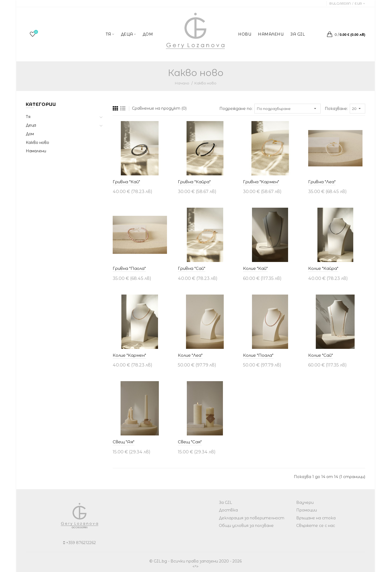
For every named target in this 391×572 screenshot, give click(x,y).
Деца (31, 125)
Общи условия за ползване (246, 525)
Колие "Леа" (190, 355)
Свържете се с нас (315, 525)
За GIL (225, 502)
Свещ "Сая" (190, 441)
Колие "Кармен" (129, 355)
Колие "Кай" (255, 268)
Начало (182, 83)
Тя (28, 116)
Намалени (36, 150)
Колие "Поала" (258, 355)
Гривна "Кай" (126, 181)
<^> (195, 566)
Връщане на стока (316, 518)
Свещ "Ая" (123, 441)
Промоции (306, 510)
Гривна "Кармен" (261, 181)
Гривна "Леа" (322, 181)
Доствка (228, 510)
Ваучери (305, 502)
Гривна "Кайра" (194, 181)
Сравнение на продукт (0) (159, 108)
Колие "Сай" (320, 355)
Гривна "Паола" (129, 268)
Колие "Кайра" (323, 268)
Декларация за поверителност (251, 518)
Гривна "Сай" (191, 268)
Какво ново (205, 83)
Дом (30, 133)
